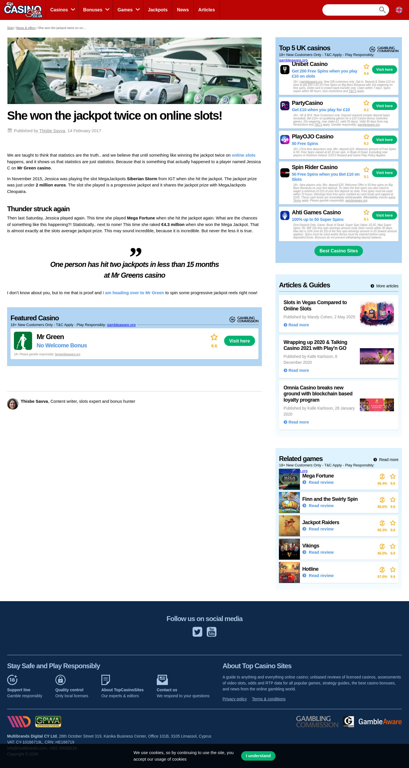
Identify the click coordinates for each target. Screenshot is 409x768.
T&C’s (352, 91)
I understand (258, 756)
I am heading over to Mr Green (133, 292)
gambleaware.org (121, 325)
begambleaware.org (67, 354)
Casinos (59, 9)
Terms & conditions (268, 699)
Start (10, 28)
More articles (386, 286)
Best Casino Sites (339, 250)
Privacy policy (235, 699)
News (183, 9)
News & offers (26, 28)
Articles (206, 9)
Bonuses (93, 9)
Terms (297, 200)
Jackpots (158, 9)
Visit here (239, 340)
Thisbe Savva (52, 130)
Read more (388, 459)
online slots (243, 155)
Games (125, 9)
